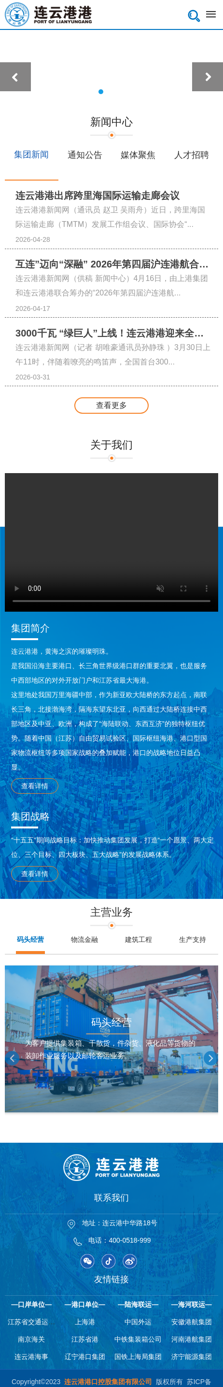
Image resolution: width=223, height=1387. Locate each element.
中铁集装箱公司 (138, 1339)
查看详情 (34, 786)
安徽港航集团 (191, 1322)
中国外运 (138, 1322)
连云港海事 (31, 1356)
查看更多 (111, 405)
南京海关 (31, 1339)
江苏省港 (84, 1339)
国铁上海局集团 (138, 1356)
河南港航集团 (191, 1339)
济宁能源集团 (191, 1356)
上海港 (85, 1322)
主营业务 (111, 912)
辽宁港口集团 (85, 1356)
